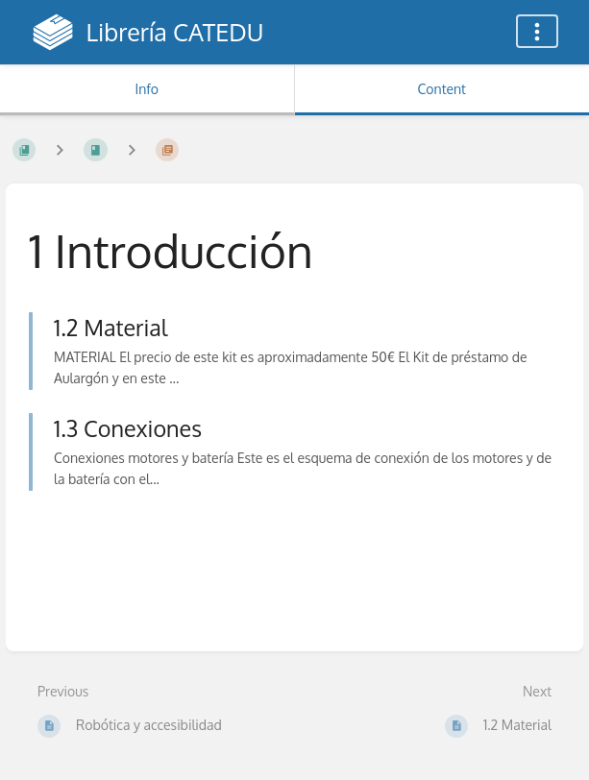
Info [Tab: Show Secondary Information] (147, 89)
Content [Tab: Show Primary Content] (442, 89)
